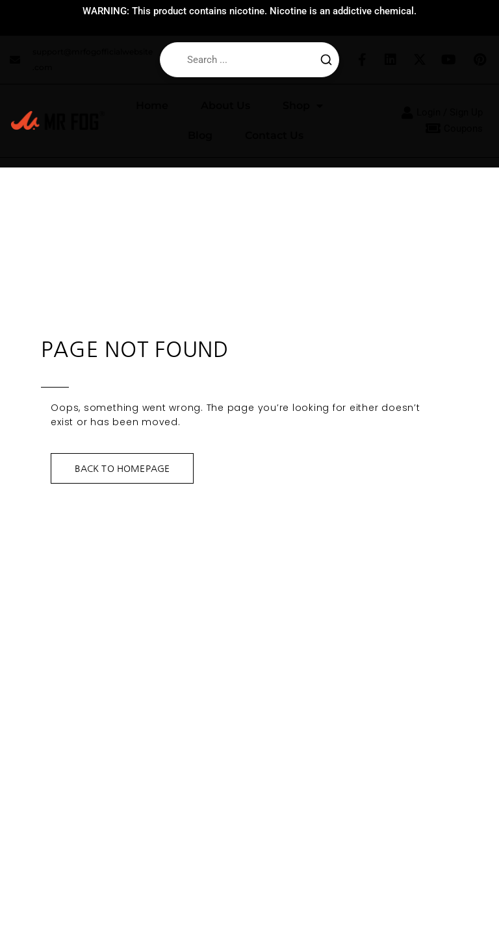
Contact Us (274, 135)
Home (152, 105)
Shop (303, 105)
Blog (200, 135)
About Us (225, 105)
